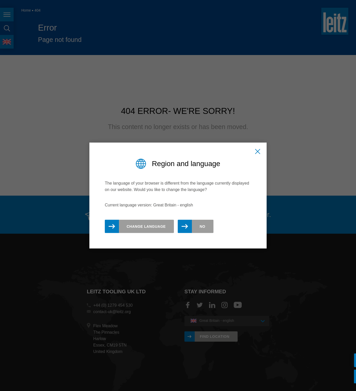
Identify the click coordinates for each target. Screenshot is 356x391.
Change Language (146, 226)
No (202, 226)
